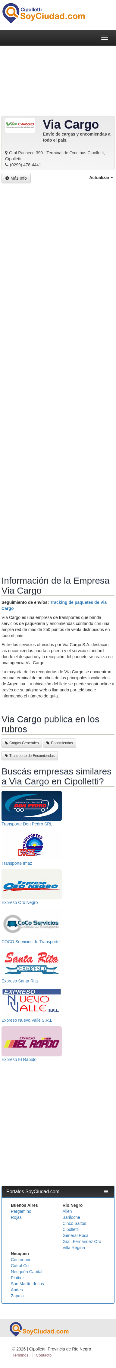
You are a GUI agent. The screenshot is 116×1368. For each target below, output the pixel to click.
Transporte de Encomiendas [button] (30, 756)
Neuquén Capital (26, 1271)
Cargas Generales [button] (22, 743)
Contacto (44, 1355)
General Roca (76, 1235)
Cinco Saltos (74, 1223)
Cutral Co (20, 1265)
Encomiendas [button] (59, 743)
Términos (20, 1355)
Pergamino (21, 1211)
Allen (67, 1211)
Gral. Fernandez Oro (82, 1241)
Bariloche (71, 1217)
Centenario (21, 1259)
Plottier (17, 1277)
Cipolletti (71, 1229)
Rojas (16, 1217)
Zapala (17, 1295)
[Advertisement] (58, 380)
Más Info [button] (16, 178)
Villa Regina (74, 1247)
